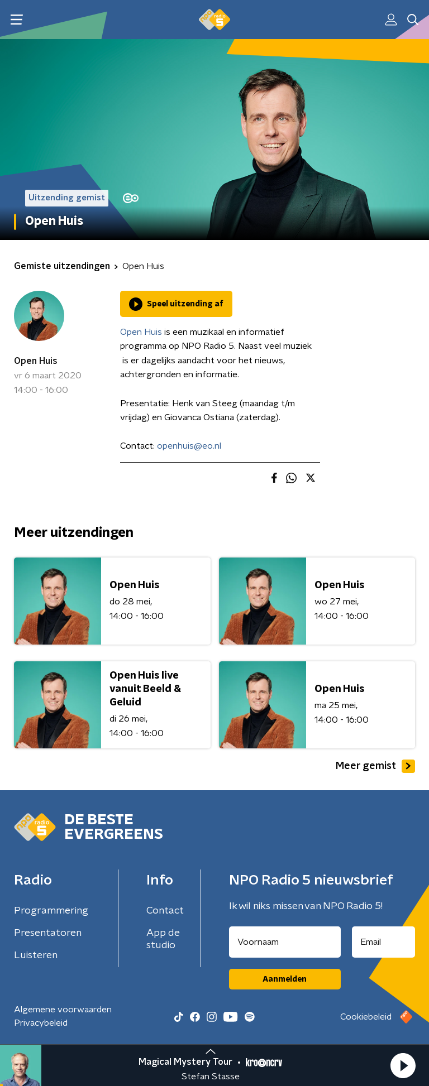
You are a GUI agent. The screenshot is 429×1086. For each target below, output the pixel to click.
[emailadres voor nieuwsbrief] (384, 942)
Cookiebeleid (366, 1016)
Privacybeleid (41, 1022)
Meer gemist (375, 766)
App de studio (163, 939)
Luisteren (36, 955)
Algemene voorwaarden (63, 1009)
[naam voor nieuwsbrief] (285, 942)
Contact (165, 911)
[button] (403, 1065)
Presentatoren (48, 933)
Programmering (51, 911)
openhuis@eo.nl (189, 445)
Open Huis (36, 361)
